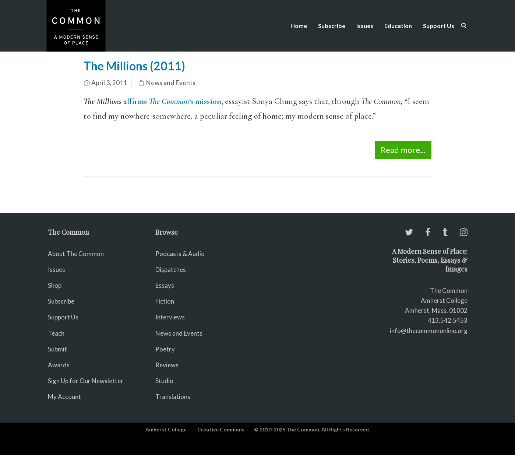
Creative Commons (220, 429)
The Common (449, 290)
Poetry (165, 349)
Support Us (438, 25)
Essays (164, 285)
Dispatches (170, 269)
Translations (172, 396)
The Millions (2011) (134, 66)
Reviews (167, 365)
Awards (59, 365)
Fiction (164, 301)
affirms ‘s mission (172, 101)
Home (298, 25)
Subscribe (331, 25)
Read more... (403, 150)
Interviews (170, 317)
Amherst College (166, 429)
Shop (54, 285)
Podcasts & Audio (180, 254)
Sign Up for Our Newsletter (85, 381)
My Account (64, 396)
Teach (56, 333)
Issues (364, 25)
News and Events (170, 83)
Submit (57, 349)
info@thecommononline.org (429, 331)
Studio (164, 381)
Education (398, 25)
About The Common (76, 254)
